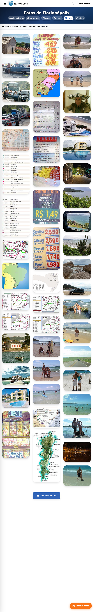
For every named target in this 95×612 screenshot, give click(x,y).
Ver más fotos (46, 495)
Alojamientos (16, 18)
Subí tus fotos (80, 606)
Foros (57, 18)
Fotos (68, 18)
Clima (80, 18)
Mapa (46, 18)
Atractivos (33, 18)
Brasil (8, 26)
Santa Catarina (20, 26)
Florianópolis (34, 26)
